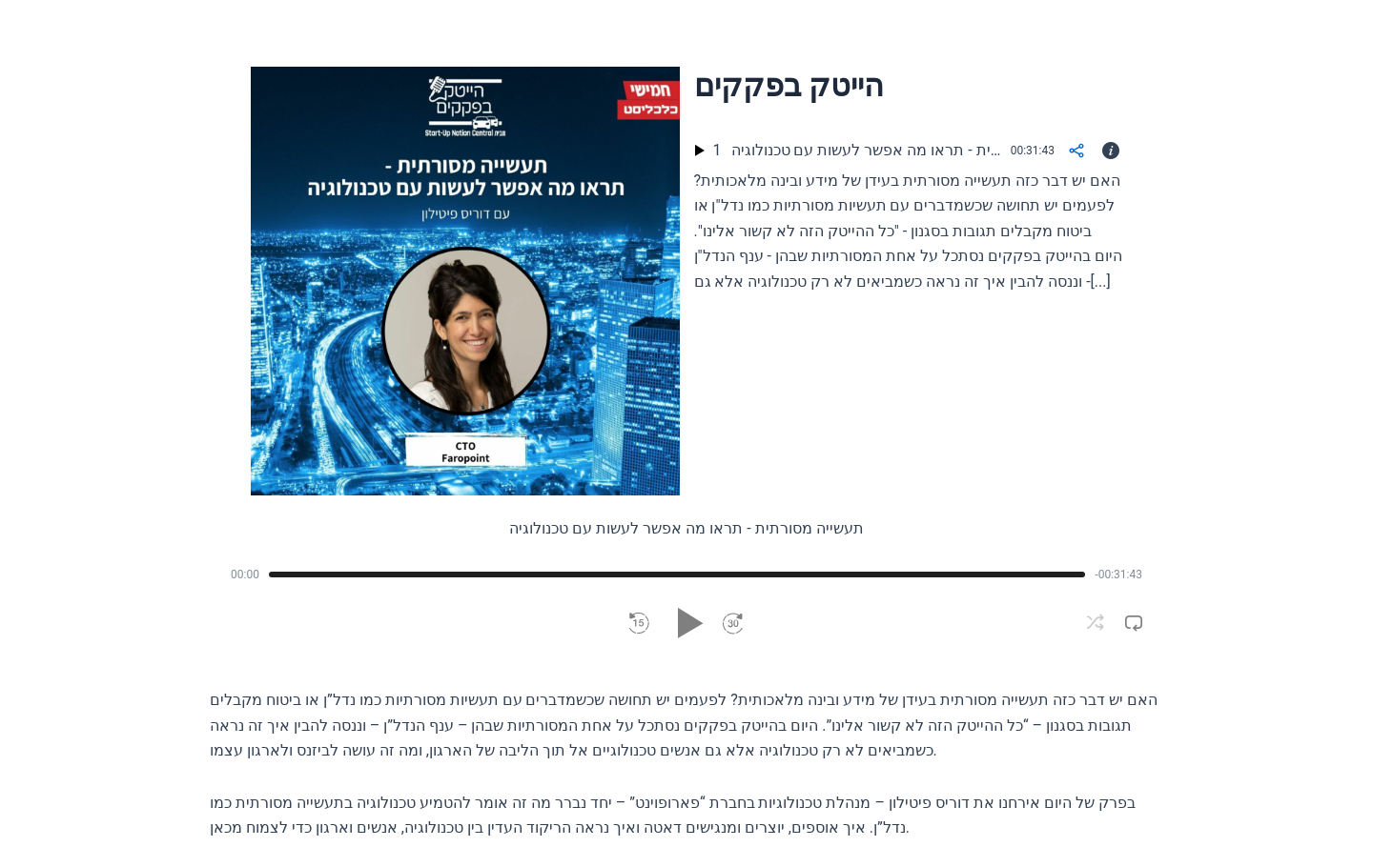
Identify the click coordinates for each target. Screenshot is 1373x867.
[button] (639, 623)
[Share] (1076, 150)
